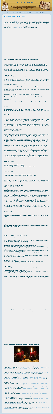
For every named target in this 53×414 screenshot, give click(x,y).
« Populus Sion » (10, 366)
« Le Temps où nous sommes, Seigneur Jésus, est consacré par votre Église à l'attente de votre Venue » (26, 386)
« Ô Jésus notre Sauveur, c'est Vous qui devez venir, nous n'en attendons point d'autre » (26, 391)
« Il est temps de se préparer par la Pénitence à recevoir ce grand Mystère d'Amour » (26, 389)
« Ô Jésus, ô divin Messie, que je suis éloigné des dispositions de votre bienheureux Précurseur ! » (26, 396)
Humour (43, 12)
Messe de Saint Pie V (19, 27)
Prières (20, 12)
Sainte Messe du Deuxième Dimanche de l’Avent (15, 16)
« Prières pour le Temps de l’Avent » (15, 401)
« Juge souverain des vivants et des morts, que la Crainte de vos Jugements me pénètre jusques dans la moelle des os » (26, 384)
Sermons (16, 12)
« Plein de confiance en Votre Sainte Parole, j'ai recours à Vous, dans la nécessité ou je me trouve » (26, 375)
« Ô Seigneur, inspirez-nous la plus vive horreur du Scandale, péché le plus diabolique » (29, 381)
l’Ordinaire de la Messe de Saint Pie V (25, 343)
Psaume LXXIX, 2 (9, 80)
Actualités (9, 12)
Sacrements (36, 12)
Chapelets (24, 12)
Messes (13, 12)
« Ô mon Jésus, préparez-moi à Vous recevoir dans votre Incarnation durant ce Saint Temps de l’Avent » (26, 394)
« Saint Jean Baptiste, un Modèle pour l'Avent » (17, 21)
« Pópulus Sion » (16, 24)
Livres (40, 12)
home (5, 12)
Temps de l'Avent (10, 18)
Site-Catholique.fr (26, 2)
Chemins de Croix (30, 12)
